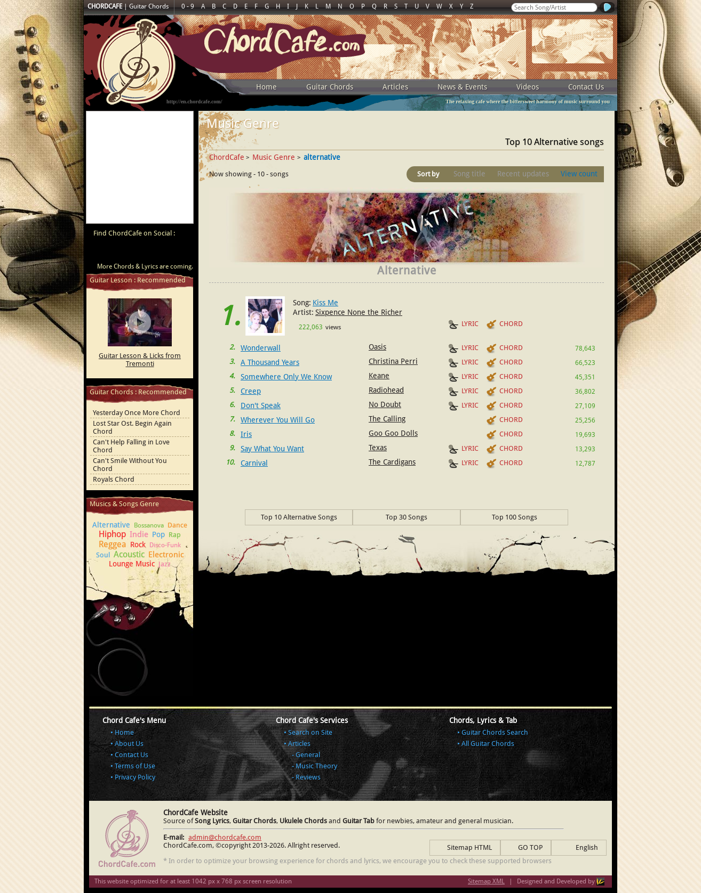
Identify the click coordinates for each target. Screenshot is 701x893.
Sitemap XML (486, 881)
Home (266, 87)
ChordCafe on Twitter (140, 251)
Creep (251, 391)
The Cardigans (392, 462)
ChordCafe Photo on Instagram (181, 251)
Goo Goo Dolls (393, 433)
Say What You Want (272, 448)
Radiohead (386, 390)
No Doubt (385, 404)
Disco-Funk (165, 545)
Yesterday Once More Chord (136, 413)
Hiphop (112, 534)
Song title (469, 173)
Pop (158, 534)
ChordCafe (226, 157)
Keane (379, 375)
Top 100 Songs (514, 517)
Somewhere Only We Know (286, 376)
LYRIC (463, 324)
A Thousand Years (270, 362)
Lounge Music (132, 563)
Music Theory (316, 766)
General (308, 755)
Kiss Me (325, 302)
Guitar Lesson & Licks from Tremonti (140, 360)
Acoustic (129, 554)
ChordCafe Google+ (160, 251)
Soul (103, 555)
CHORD (504, 324)
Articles (395, 87)
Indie (139, 534)
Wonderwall (261, 348)
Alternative (111, 525)
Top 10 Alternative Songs (299, 517)
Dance (177, 525)
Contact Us (586, 87)
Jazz (164, 564)
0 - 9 (187, 6)
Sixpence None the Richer (358, 312)
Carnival (254, 463)
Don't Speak (261, 405)
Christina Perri (393, 361)
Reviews (308, 777)
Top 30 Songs (406, 517)
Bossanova (149, 525)
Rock (138, 544)
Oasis (377, 347)
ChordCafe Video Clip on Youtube (100, 251)
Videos (527, 87)
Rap (175, 535)
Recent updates (523, 173)
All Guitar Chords (487, 744)
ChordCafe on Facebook (120, 251)
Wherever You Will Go (278, 420)
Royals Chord (113, 479)
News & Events (462, 87)
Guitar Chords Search (494, 732)
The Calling (387, 419)
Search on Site (310, 732)
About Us (129, 744)
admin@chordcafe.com (224, 837)
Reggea (112, 544)
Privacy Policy (135, 777)
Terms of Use (135, 766)
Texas (378, 447)
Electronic (166, 554)
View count (579, 173)
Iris (246, 434)
